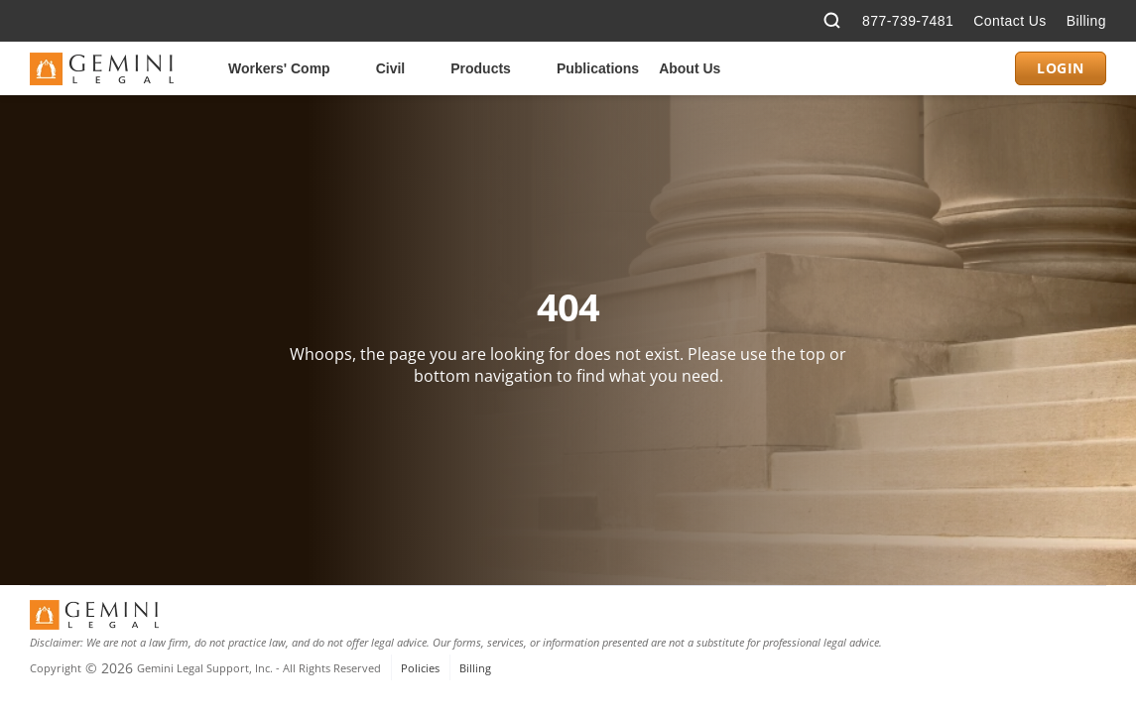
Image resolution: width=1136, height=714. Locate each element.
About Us (689, 68)
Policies (420, 667)
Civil (391, 68)
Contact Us (1009, 21)
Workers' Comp (279, 68)
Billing (1086, 21)
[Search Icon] (832, 21)
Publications (598, 68)
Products (480, 68)
